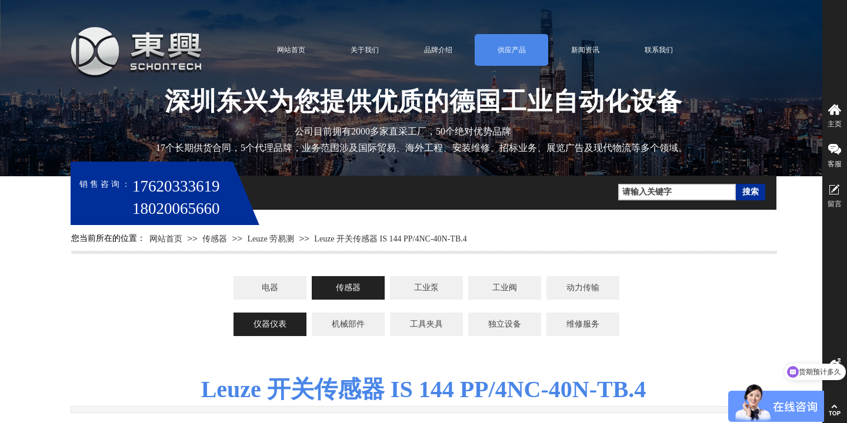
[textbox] (677, 192)
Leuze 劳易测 (270, 238)
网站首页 (291, 50)
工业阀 (504, 287)
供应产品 (512, 50)
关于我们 (365, 50)
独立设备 (504, 324)
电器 (270, 287)
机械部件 (348, 324)
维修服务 (582, 324)
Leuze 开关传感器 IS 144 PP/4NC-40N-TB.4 (390, 238)
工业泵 (426, 287)
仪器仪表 (270, 324)
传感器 (214, 238)
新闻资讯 (585, 50)
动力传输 (582, 287)
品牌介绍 (438, 50)
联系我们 (659, 50)
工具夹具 (426, 324)
